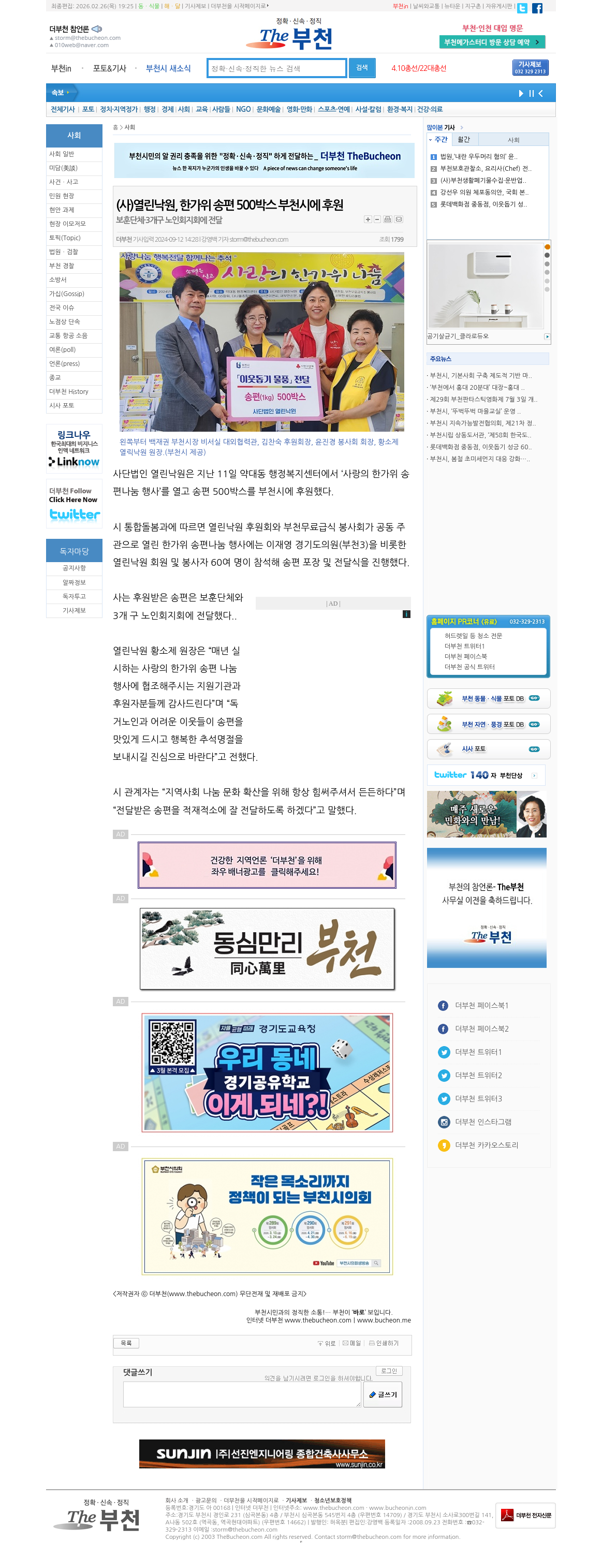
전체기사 (63, 109)
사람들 (221, 109)
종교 (55, 378)
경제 (167, 109)
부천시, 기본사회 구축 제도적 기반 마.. (481, 376)
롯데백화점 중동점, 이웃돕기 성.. (479, 204)
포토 (88, 109)
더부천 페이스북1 (482, 1005)
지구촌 (473, 6)
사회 (184, 109)
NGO (243, 109)
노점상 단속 (64, 322)
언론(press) (64, 364)
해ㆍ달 (172, 6)
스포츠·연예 (333, 109)
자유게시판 (499, 6)
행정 (149, 109)
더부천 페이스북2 (482, 1029)
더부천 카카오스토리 (486, 1145)
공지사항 (74, 568)
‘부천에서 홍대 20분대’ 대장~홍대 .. (477, 388)
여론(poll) (62, 350)
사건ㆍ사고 (63, 182)
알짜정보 (74, 583)
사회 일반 (61, 154)
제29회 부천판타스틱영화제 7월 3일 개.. (484, 399)
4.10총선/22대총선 (418, 68)
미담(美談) (63, 168)
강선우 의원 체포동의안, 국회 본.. (480, 192)
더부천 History (68, 392)
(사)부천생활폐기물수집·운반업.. (478, 181)
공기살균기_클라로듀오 (458, 336)
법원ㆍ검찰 (63, 252)
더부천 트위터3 (478, 1099)
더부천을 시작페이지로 (239, 6)
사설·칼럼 (368, 109)
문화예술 (269, 109)
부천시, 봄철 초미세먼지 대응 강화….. (480, 459)
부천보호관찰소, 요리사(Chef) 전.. (481, 169)
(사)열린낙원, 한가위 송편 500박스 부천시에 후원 (229, 205)
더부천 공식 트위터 (470, 667)
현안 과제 (61, 210)
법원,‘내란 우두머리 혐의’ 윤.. (474, 157)
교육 (202, 109)
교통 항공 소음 (68, 336)
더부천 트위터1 (465, 646)
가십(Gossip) (66, 294)
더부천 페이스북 (466, 657)
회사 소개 (177, 1501)
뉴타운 (452, 6)
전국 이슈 (61, 308)
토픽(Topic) (65, 238)
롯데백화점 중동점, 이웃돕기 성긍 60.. (481, 447)
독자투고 (74, 597)
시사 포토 (61, 406)
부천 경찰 (61, 266)
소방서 (58, 280)
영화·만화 (299, 109)
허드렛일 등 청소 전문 (474, 636)
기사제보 (195, 6)
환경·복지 (400, 109)
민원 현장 (61, 196)
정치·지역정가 (119, 109)
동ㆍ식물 (148, 6)
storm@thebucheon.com (258, 240)
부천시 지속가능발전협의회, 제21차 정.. (483, 423)
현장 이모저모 (67, 224)
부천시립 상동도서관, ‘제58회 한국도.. (481, 435)
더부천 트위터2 (478, 1075)
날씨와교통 (426, 6)
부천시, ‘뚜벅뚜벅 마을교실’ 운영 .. (475, 411)
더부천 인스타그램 (483, 1122)
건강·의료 (430, 109)
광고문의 (205, 1501)
